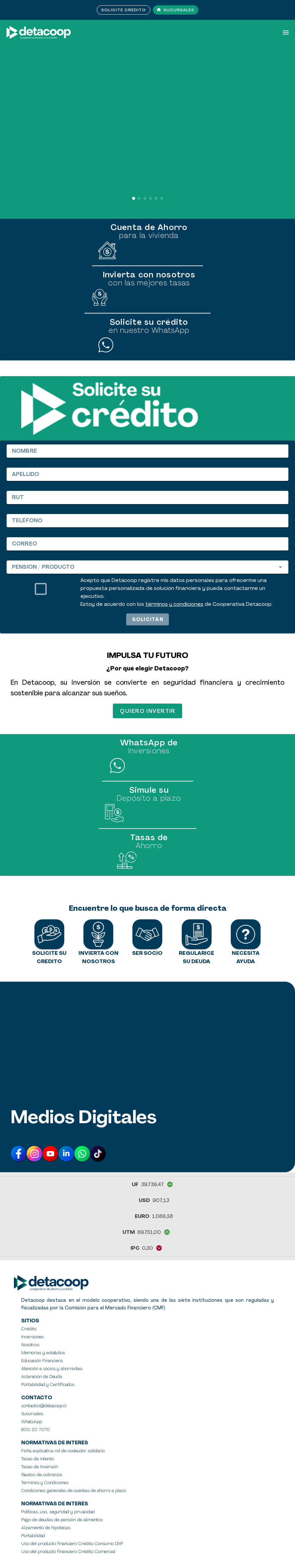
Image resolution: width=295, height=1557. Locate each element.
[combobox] (147, 567)
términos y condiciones (174, 604)
